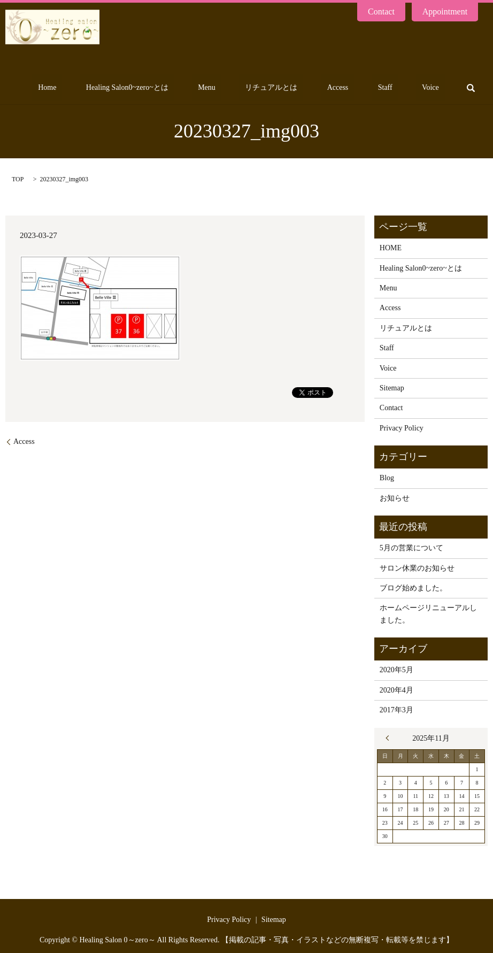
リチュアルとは (312, 88)
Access (367, 88)
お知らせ (395, 498)
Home (123, 88)
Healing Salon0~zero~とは (191, 88)
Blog (387, 478)
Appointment (444, 11)
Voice (436, 88)
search (471, 88)
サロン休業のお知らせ (417, 568)
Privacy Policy (401, 428)
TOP (18, 179)
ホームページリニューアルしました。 (428, 614)
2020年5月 (396, 670)
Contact (381, 11)
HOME (391, 248)
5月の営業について (411, 548)
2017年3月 (396, 710)
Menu (259, 88)
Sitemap (392, 388)
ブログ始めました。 (413, 588)
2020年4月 (396, 690)
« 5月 (390, 738)
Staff (402, 88)
